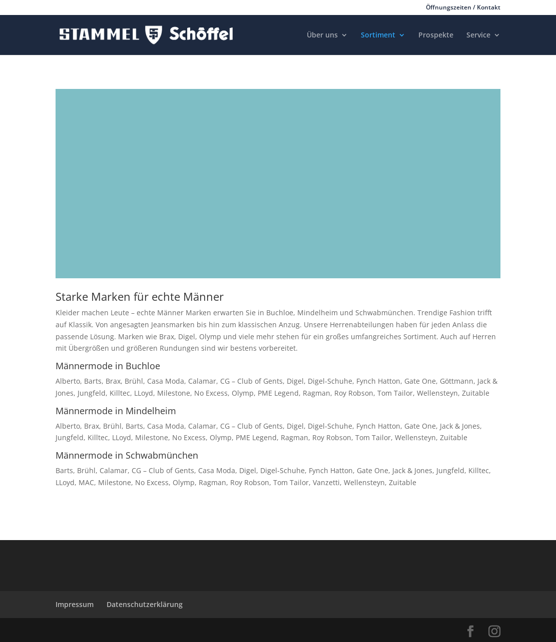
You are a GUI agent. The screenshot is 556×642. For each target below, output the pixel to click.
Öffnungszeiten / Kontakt (463, 7)
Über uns (322, 35)
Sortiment (378, 35)
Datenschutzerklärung (145, 604)
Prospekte (435, 35)
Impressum (75, 604)
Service (478, 35)
